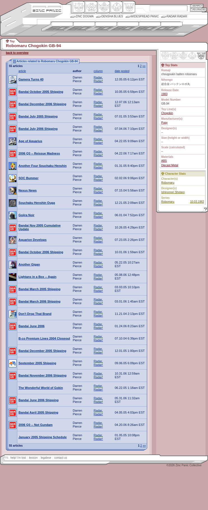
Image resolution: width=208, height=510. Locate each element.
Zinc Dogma (85, 16)
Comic (128, 7)
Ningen (115, 7)
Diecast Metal (169, 165)
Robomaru (167, 182)
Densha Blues (112, 16)
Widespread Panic (145, 16)
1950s (57, 26)
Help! (204, 210)
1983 (164, 94)
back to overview (17, 52)
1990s (144, 26)
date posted (122, 71)
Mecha (103, 7)
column (98, 71)
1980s (122, 26)
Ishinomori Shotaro (173, 192)
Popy (164, 122)
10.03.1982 (197, 201)
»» (143, 66)
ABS (164, 160)
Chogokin (167, 113)
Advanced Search (198, 10)
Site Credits (47, 6)
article (22, 71)
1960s (79, 26)
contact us (60, 457)
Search (197, 6)
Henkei (90, 7)
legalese (46, 457)
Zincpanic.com (47, 10)
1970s (101, 26)
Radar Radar (177, 16)
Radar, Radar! (98, 79)
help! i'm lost (18, 457)
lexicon (33, 457)
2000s (166, 26)
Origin (77, 7)
